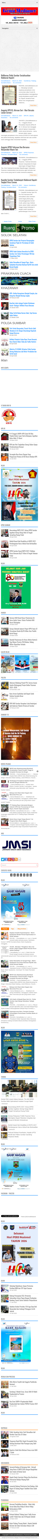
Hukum (26, 185)
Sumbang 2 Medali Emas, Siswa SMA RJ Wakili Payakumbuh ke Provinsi (23, 1392)
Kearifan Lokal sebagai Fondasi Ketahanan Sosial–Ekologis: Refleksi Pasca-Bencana (22, 304)
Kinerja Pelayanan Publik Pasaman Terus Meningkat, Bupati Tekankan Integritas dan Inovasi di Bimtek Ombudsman (22, 1118)
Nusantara (4, 117)
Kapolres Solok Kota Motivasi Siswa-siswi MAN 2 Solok (23, 1451)
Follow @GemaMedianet (28, 1216)
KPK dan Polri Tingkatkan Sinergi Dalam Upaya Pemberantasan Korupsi (23, 445)
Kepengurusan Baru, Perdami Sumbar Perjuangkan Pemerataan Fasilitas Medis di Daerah (23, 1013)
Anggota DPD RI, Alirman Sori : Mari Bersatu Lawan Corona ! (17, 111)
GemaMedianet (18, 1535)
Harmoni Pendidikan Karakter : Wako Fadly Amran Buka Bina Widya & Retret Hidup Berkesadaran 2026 (22, 1506)
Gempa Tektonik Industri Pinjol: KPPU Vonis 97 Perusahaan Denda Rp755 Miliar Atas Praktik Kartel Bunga (23, 631)
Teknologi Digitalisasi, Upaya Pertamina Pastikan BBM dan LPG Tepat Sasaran (21, 1287)
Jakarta (31, 115)
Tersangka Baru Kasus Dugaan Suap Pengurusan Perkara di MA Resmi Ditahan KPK (23, 455)
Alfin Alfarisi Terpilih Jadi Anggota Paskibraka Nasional (23, 1383)
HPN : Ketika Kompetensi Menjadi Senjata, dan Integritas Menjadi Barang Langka (23, 294)
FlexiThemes (10, 1537)
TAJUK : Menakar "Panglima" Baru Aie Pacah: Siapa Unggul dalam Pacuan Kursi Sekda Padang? (23, 948)
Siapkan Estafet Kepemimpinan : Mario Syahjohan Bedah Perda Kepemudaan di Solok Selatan (22, 934)
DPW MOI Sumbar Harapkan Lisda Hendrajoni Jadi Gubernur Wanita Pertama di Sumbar (23, 704)
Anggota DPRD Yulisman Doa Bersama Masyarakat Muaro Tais (15, 148)
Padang (33, 81)
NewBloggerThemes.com (30, 1537)
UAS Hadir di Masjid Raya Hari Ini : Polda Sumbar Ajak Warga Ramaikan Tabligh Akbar (23, 1001)
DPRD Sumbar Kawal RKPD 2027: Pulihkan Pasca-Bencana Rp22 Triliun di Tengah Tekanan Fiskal (24, 553)
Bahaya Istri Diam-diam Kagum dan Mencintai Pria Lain (21, 793)
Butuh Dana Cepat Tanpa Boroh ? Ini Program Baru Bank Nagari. (21, 820)
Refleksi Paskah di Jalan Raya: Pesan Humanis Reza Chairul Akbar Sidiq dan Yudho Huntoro (23, 340)
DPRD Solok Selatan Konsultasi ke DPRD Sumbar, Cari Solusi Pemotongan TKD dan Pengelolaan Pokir (22, 253)
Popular (5, 929)
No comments (17, 83)
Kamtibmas (27, 81)
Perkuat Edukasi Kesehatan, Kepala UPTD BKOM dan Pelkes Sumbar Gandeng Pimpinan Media (22, 1135)
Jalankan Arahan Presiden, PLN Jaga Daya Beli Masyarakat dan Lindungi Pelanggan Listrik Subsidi (23, 1309)
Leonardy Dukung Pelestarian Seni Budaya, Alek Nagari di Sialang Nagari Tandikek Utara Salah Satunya (24, 1488)
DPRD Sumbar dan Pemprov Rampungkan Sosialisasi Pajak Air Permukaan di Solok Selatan (22, 242)
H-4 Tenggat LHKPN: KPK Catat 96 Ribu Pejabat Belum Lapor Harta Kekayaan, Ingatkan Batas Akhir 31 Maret (24, 436)
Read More (33, 105)
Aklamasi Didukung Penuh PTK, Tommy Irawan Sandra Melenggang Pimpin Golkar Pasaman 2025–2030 (23, 685)
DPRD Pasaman (29, 152)
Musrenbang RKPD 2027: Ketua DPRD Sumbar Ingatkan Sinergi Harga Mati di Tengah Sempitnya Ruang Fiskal (23, 532)
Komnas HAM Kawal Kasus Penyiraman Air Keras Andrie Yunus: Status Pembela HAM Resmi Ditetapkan (22, 620)
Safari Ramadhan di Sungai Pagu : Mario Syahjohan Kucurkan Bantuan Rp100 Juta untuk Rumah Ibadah (24, 264)
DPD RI (26, 115)
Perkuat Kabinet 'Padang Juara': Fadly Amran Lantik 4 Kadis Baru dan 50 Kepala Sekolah (23, 1515)
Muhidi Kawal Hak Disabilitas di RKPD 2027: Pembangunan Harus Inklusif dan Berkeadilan (23, 542)
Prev (1, 771)
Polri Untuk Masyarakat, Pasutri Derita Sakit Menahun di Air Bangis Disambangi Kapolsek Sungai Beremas (23, 330)
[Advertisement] (19, 51)
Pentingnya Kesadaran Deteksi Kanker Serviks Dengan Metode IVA (22, 781)
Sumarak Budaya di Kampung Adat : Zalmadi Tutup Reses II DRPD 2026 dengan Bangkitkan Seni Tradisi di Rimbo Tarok (23, 1469)
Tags (12, 929)
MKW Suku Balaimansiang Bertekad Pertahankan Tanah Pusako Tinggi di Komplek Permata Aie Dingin (21, 770)
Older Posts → (32, 221)
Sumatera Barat (6, 83)
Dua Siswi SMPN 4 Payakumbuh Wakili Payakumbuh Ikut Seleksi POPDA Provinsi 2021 (24, 1402)
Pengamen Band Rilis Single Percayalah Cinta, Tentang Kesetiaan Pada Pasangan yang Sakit (23, 1442)
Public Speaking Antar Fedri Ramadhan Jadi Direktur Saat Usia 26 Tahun (22, 1433)
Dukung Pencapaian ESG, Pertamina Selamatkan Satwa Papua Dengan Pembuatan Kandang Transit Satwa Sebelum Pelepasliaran (23, 1298)
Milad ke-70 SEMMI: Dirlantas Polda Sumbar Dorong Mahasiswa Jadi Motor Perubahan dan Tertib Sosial (23, 351)
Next (37, 771)
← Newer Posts (7, 221)
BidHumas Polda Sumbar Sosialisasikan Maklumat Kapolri (15, 76)
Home (20, 221)
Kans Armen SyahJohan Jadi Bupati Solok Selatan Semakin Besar (22, 694)
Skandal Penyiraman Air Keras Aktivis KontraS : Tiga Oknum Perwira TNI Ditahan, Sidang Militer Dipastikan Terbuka (24, 642)
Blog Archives (22, 929)
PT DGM (34, 1535)
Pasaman (4, 154)
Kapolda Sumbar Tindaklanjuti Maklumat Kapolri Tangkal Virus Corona (19, 181)
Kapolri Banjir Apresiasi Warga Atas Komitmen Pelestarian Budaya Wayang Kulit (23, 1478)
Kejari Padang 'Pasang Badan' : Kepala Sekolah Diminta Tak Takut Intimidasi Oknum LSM (23, 1524)
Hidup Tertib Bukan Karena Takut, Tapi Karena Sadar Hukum (23, 314)
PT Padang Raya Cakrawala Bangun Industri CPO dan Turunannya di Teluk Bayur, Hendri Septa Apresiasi (22, 807)
